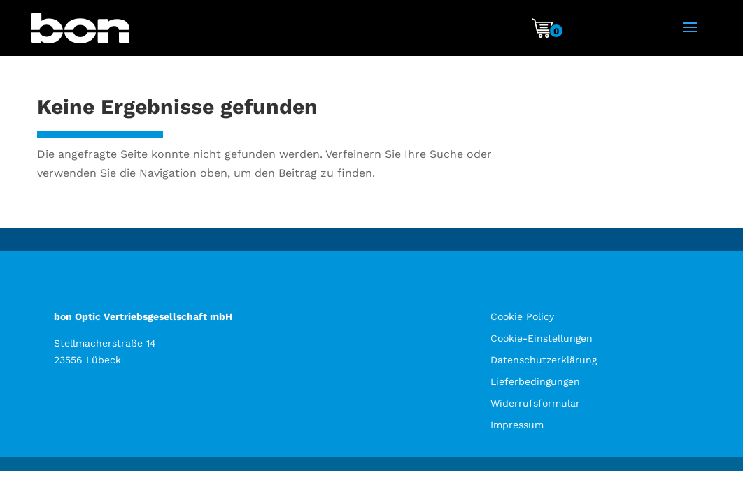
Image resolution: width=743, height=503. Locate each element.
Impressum (517, 424)
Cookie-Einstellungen (541, 338)
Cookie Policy (522, 316)
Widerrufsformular (535, 403)
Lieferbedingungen (535, 381)
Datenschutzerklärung (543, 359)
